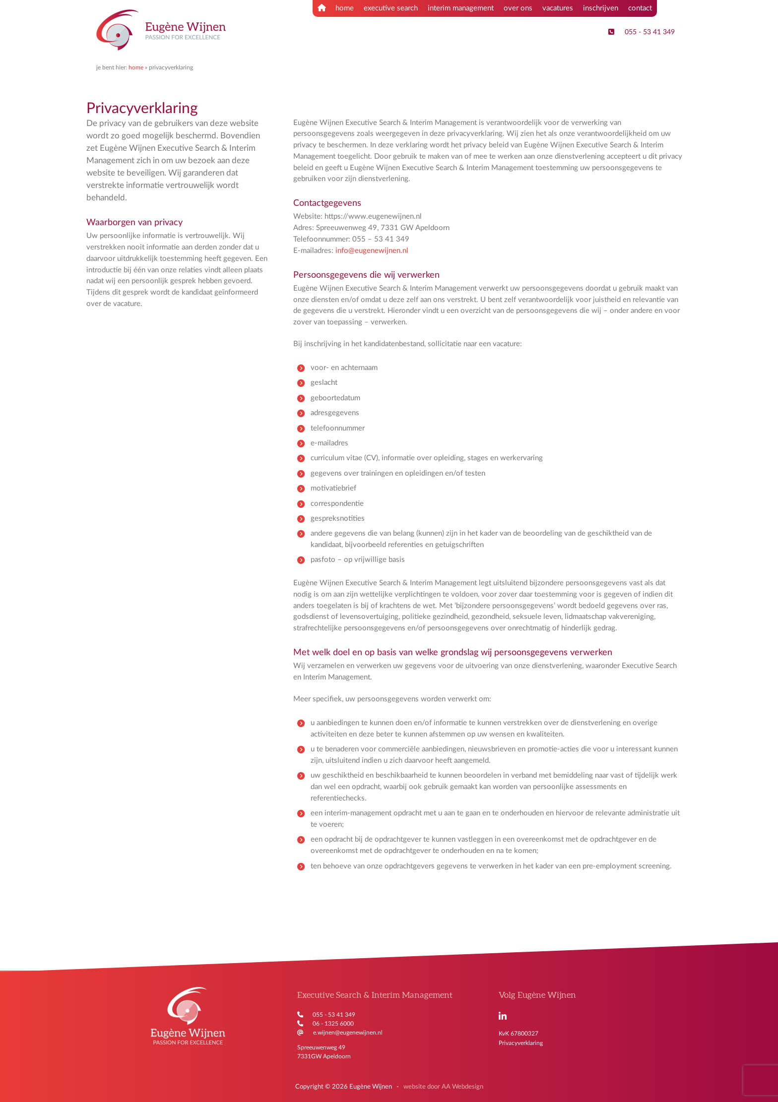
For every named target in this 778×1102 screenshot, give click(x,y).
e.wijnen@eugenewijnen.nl (348, 1033)
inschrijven (600, 8)
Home (136, 67)
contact (640, 8)
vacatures (557, 8)
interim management (461, 8)
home (336, 8)
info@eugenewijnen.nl (371, 250)
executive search (391, 8)
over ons (518, 8)
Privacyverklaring (521, 1043)
